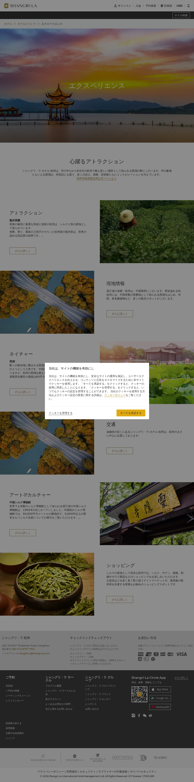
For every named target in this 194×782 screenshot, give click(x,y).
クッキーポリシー (115, 395)
